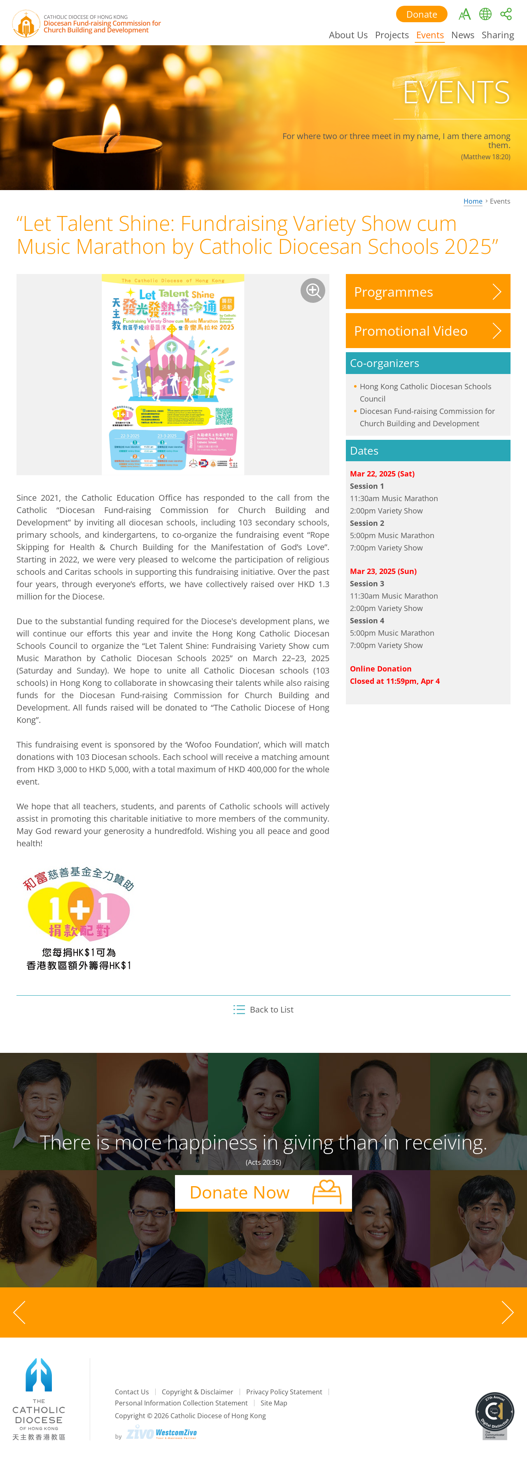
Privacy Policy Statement (284, 1391)
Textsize (464, 14)
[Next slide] (506, 1312)
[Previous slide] (20, 1312)
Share (505, 14)
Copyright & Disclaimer (197, 1391)
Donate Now (239, 1191)
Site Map (274, 1403)
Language (484, 14)
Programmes (393, 291)
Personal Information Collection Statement (181, 1403)
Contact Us (132, 1391)
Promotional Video (411, 330)
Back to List (263, 1009)
